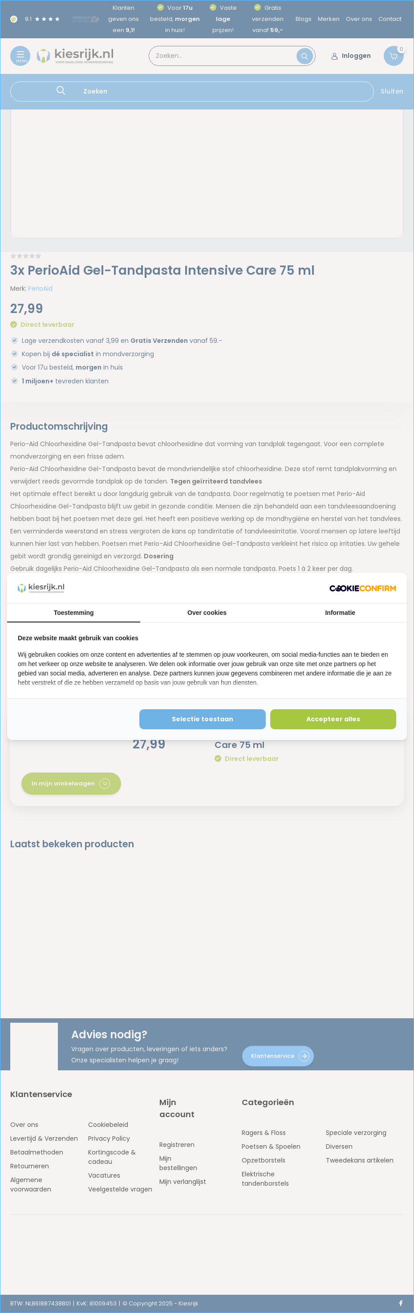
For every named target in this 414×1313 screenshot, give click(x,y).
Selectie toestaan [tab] (202, 719)
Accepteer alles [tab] (333, 719)
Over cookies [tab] (207, 612)
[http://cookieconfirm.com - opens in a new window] (362, 588)
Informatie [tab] (340, 612)
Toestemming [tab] (74, 612)
